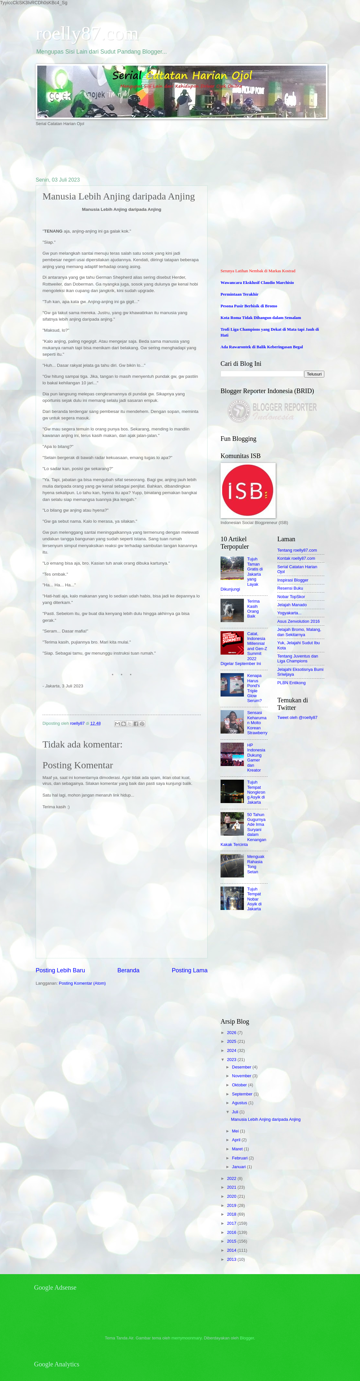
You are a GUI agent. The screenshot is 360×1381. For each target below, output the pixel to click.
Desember (242, 1067)
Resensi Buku (290, 588)
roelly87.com (87, 33)
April (236, 1139)
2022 (232, 1178)
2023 (232, 1059)
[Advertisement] (154, 151)
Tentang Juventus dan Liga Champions (297, 658)
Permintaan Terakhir (239, 294)
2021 (232, 1187)
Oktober (240, 1084)
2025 (232, 1041)
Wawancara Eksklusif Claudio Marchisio (257, 282)
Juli (235, 1111)
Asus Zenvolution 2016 (298, 621)
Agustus (240, 1102)
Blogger (247, 1338)
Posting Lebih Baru (60, 970)
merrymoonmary (187, 1338)
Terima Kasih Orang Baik (253, 609)
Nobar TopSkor (291, 596)
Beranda (128, 970)
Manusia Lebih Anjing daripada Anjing (266, 1119)
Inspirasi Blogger (292, 580)
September (243, 1094)
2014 (232, 1250)
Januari (239, 1166)
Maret (238, 1148)
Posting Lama (190, 970)
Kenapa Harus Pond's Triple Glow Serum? (254, 688)
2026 (232, 1032)
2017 (232, 1223)
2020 (232, 1196)
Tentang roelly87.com (297, 550)
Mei (236, 1131)
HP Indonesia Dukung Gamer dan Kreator (256, 758)
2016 (232, 1232)
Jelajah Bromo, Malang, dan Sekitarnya (299, 632)
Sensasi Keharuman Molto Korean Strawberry (257, 722)
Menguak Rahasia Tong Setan (255, 864)
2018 (232, 1214)
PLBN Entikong (291, 682)
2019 (232, 1205)
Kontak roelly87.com (296, 558)
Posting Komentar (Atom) (82, 983)
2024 (232, 1050)
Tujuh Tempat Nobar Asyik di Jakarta (254, 899)
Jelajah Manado (292, 604)
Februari (240, 1158)
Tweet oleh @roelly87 (297, 717)
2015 (232, 1241)
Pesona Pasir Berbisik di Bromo (249, 306)
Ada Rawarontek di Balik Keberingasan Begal (262, 347)
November (242, 1075)
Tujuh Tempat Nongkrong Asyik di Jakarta (256, 792)
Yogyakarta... (289, 612)
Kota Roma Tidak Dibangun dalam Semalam (261, 317)
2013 (232, 1259)
